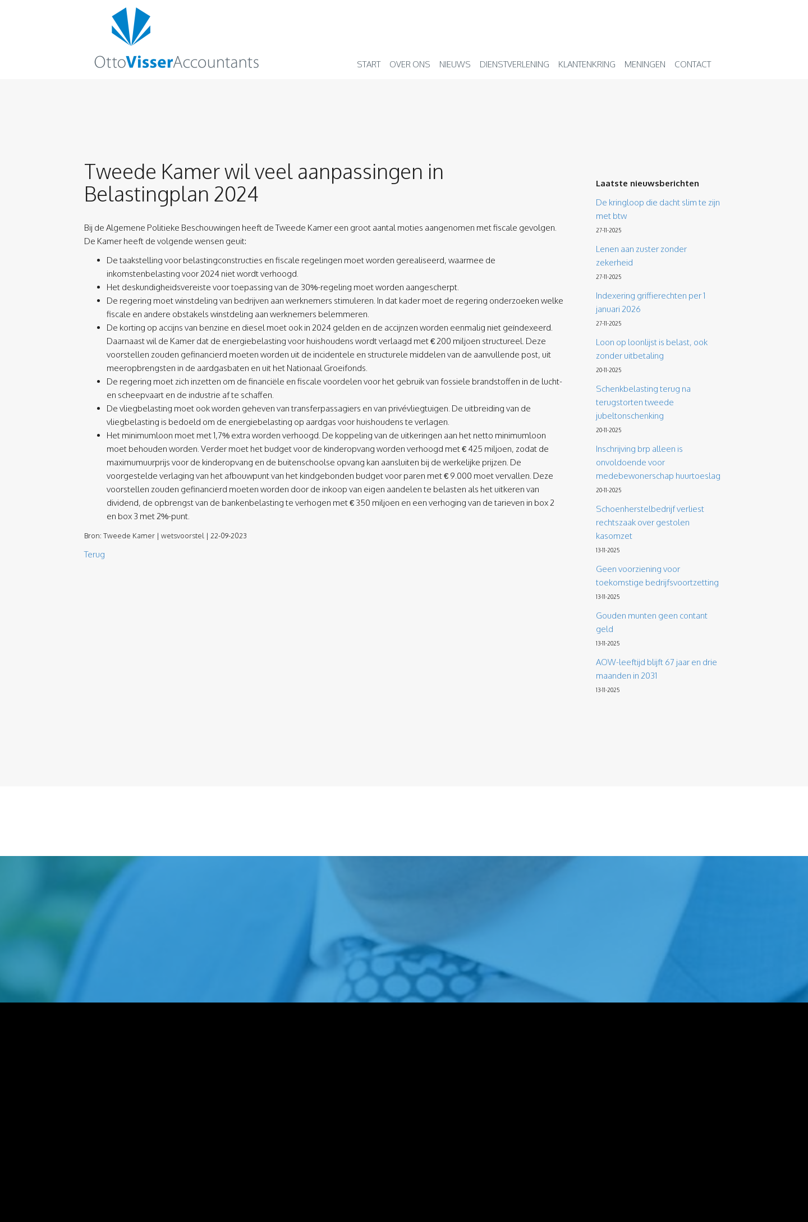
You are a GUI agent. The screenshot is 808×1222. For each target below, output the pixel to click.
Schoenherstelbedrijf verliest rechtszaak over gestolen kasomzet (650, 522)
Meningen (645, 64)
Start (368, 64)
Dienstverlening (514, 64)
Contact (692, 64)
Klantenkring (587, 64)
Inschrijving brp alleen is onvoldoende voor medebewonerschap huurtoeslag (658, 462)
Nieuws (455, 64)
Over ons (409, 64)
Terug (94, 554)
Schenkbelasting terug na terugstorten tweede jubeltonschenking (643, 402)
